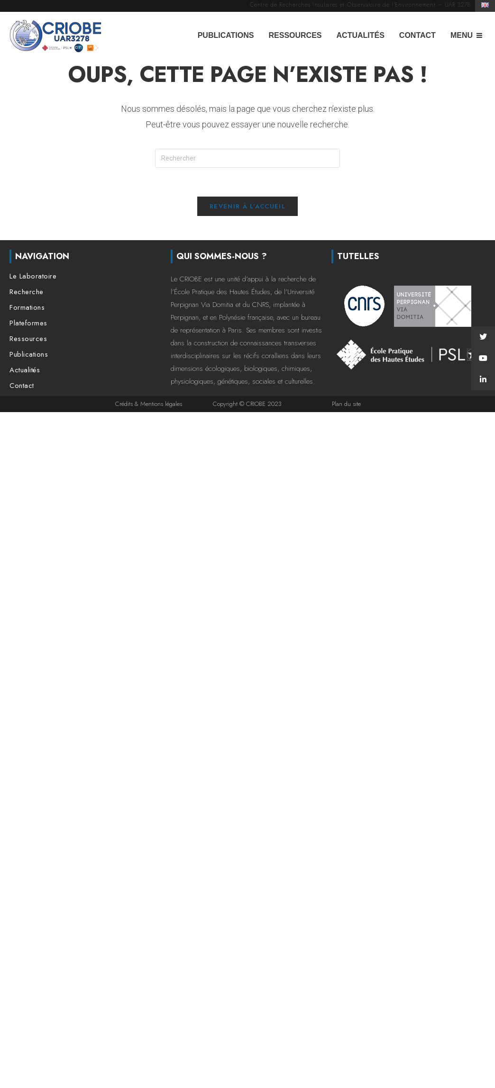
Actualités (361, 35)
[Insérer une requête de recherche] (247, 158)
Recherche (26, 292)
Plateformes (28, 323)
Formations (27, 307)
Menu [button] (461, 35)
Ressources (294, 35)
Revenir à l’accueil (247, 206)
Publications (226, 35)
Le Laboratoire (32, 276)
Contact (417, 35)
